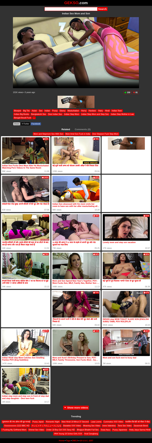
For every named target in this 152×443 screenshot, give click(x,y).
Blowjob (17, 111)
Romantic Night (52, 422)
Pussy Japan (38, 422)
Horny (83, 111)
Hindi (107, 111)
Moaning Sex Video (91, 426)
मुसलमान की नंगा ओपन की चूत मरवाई (16, 422)
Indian (47, 111)
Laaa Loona (96, 422)
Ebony (62, 111)
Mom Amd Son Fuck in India (78, 134)
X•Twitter (25, 124)
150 (127, 92)
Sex (40, 111)
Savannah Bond (141, 426)
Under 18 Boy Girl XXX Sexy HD (60, 430)
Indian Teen (117, 111)
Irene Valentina (108, 426)
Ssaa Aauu (105, 430)
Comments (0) (83, 129)
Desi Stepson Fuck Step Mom (105, 134)
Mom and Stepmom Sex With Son (48, 134)
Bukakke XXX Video (72, 426)
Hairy (100, 111)
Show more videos (76, 407)
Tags (68, 441)
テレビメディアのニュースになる (46, 426)
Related (65, 129)
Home (61, 441)
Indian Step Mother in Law (122, 114)
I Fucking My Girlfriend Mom (14, 430)
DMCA (75, 441)
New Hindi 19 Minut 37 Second (75, 422)
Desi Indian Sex (55, 114)
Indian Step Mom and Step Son (95, 114)
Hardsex (92, 111)
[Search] (70, 9)
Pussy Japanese (119, 430)
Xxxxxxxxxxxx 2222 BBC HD (16, 426)
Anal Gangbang (91, 434)
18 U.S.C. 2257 (86, 441)
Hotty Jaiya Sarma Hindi (139, 430)
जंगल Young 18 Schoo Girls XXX (68, 434)
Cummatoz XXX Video (113, 422)
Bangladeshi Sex (38, 114)
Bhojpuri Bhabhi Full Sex (88, 430)
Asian (34, 111)
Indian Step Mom (71, 114)
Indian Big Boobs (21, 114)
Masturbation (73, 111)
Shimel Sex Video (36, 430)
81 (135, 92)
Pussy (55, 111)
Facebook (36, 124)
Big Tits (26, 111)
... (34, 118)
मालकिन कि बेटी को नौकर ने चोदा (137, 422)
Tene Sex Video (125, 426)
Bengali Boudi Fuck (22, 118)
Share (16, 124)
